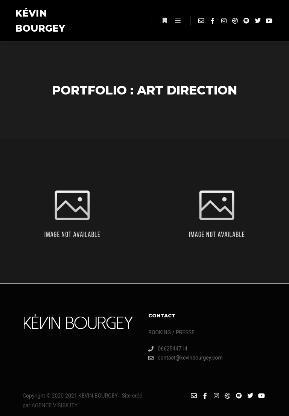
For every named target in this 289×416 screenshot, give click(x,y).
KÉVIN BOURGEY (40, 21)
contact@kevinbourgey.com (185, 358)
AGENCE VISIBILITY (55, 405)
